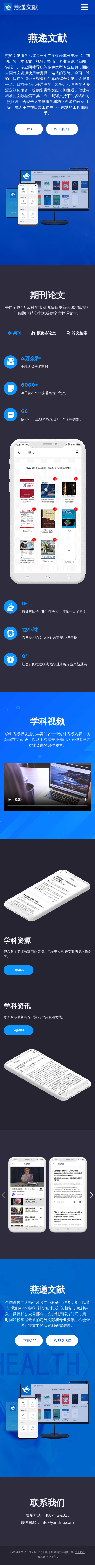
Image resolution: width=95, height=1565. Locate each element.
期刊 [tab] (14, 333)
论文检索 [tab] (77, 333)
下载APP (18, 970)
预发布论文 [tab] (43, 333)
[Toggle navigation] (85, 7)
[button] (91, 1195)
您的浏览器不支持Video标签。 (47, 787)
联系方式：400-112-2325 (47, 1515)
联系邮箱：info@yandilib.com (47, 1522)
